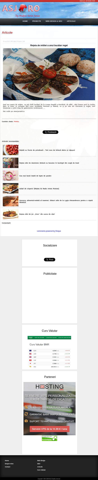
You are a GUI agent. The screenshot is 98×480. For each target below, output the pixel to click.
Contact (7, 467)
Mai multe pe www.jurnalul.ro (13, 111)
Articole (7, 32)
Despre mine (9, 464)
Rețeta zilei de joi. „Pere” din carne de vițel (37, 214)
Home (7, 460)
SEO (38, 464)
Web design (41, 460)
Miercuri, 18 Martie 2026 (87, 1)
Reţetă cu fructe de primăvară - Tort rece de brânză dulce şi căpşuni (47, 150)
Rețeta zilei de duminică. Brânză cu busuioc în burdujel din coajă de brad (49, 163)
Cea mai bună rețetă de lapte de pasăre (35, 176)
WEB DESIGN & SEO (54, 21)
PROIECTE (36, 21)
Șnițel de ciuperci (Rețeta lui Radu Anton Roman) (39, 189)
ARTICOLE (71, 21)
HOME (25, 21)
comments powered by (49, 231)
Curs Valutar (41, 470)
